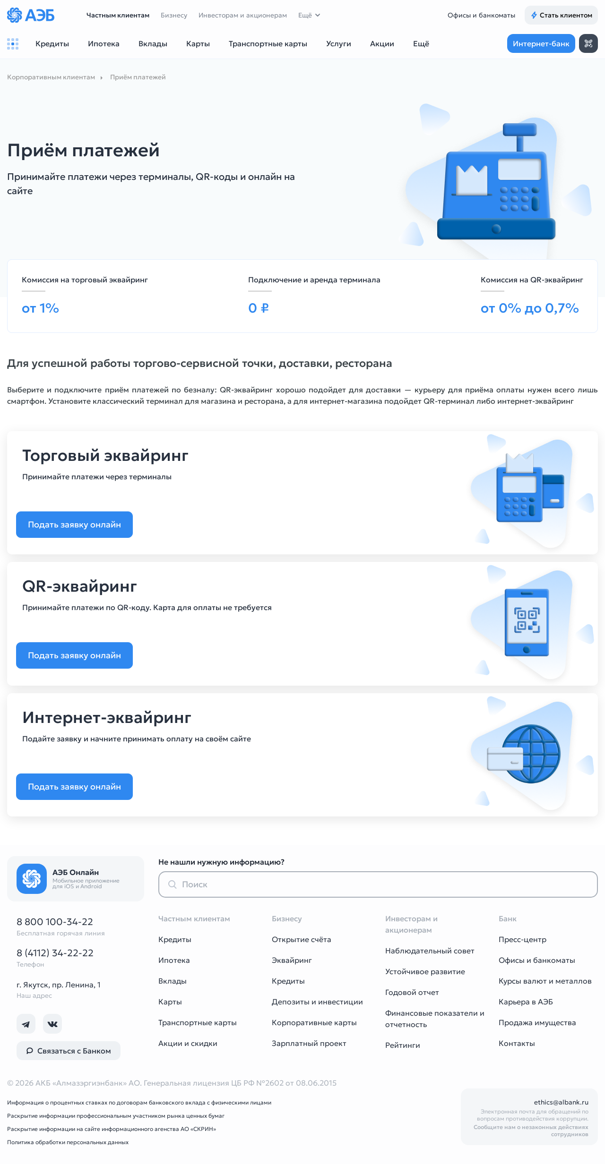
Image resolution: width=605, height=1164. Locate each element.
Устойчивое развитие (425, 971)
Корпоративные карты (314, 1022)
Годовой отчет (412, 992)
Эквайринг (292, 960)
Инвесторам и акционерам (243, 15)
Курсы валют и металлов (545, 981)
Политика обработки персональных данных (68, 1142)
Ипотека (174, 960)
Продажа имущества (537, 1022)
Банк (508, 918)
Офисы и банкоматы (481, 15)
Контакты (517, 1043)
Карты (170, 1001)
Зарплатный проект (309, 1043)
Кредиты (174, 939)
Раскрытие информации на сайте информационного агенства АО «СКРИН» (111, 1128)
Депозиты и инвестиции (317, 1001)
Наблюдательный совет (430, 950)
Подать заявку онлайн (80, 524)
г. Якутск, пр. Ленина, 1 (59, 984)
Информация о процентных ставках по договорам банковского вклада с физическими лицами (139, 1102)
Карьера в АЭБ (526, 1001)
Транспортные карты (197, 1022)
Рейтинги (402, 1045)
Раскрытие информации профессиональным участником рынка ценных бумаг (116, 1115)
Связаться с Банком (68, 1050)
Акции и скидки (187, 1043)
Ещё (305, 15)
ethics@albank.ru (561, 1102)
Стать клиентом (561, 15)
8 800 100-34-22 (55, 922)
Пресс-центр (522, 939)
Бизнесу (174, 15)
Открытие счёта (301, 939)
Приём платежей (138, 77)
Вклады (172, 981)
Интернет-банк (541, 43)
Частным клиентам (117, 15)
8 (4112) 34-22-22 (55, 953)
